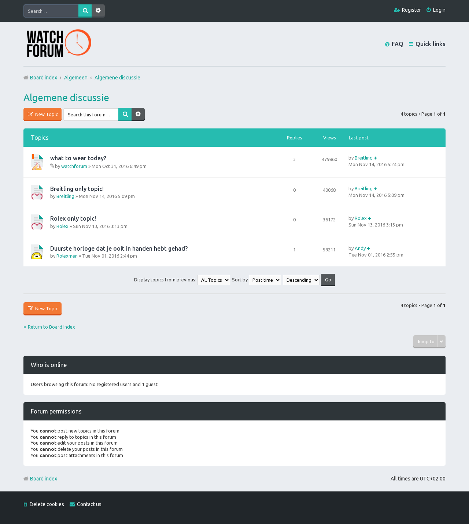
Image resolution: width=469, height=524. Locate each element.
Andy (360, 248)
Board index (43, 479)
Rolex (62, 226)
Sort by (256, 279)
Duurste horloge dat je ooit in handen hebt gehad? (119, 248)
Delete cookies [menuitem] (47, 504)
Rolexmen (67, 255)
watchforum (74, 166)
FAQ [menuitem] (397, 44)
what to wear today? (78, 158)
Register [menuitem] (411, 10)
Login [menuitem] (439, 10)
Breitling (364, 157)
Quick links (431, 44)
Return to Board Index (51, 326)
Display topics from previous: (182, 279)
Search (85, 11)
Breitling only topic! (77, 189)
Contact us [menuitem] (89, 504)
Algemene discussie (66, 97)
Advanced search (98, 11)
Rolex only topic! (73, 218)
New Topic (46, 114)
